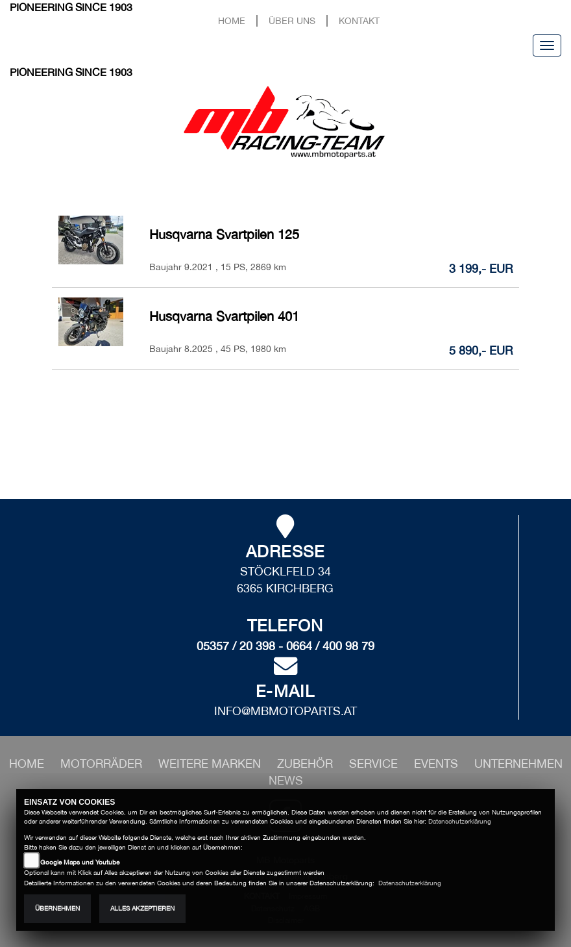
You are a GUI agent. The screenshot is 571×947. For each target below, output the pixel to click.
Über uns (292, 20)
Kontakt (359, 20)
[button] (103, 763)
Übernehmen (57, 908)
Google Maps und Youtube (79, 862)
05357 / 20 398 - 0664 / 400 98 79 (285, 646)
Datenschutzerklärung (459, 821)
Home (231, 20)
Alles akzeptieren (142, 908)
